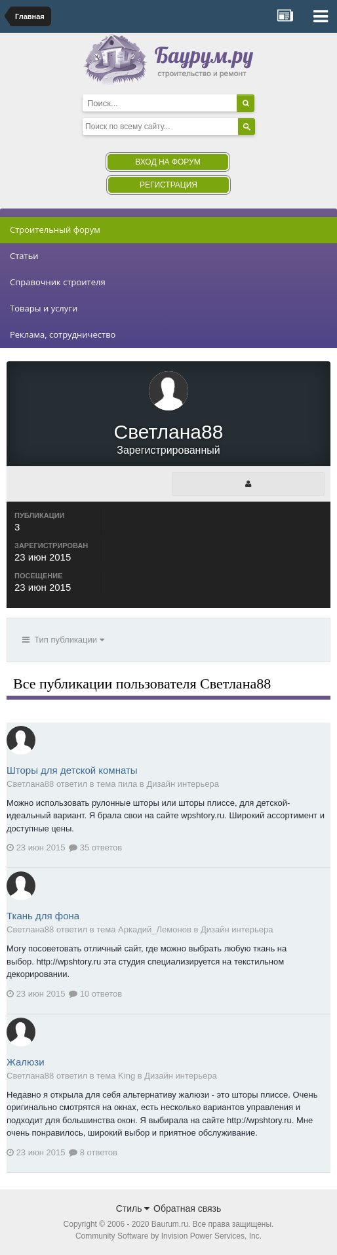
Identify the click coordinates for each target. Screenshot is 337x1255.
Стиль (133, 1208)
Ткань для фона (43, 915)
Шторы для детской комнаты (72, 770)
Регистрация (168, 184)
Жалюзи (26, 1061)
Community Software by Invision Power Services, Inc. (168, 1236)
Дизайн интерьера (182, 784)
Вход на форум (167, 162)
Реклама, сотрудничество (62, 334)
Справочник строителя (58, 282)
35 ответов (95, 847)
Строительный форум (55, 229)
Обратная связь (187, 1208)
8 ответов (93, 1152)
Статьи (24, 256)
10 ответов (95, 994)
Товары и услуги (43, 308)
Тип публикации (63, 640)
